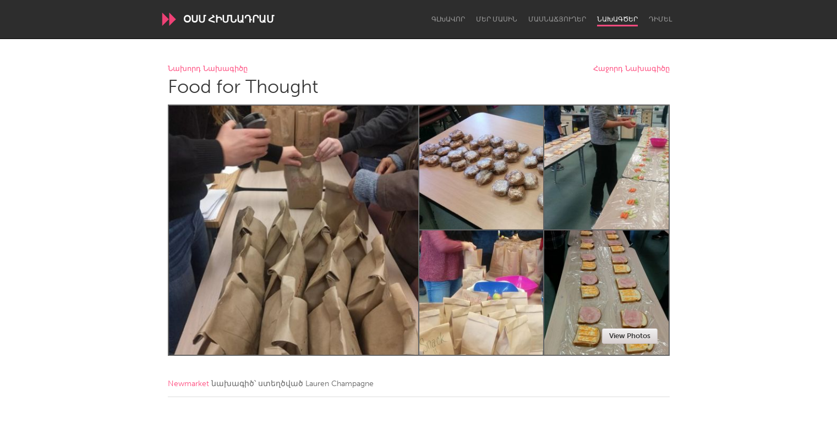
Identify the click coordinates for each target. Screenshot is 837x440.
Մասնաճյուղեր (557, 19)
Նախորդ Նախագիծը (208, 69)
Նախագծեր (617, 19)
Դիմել (660, 19)
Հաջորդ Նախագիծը (631, 69)
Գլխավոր (448, 19)
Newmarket (188, 383)
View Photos (629, 336)
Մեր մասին (496, 19)
